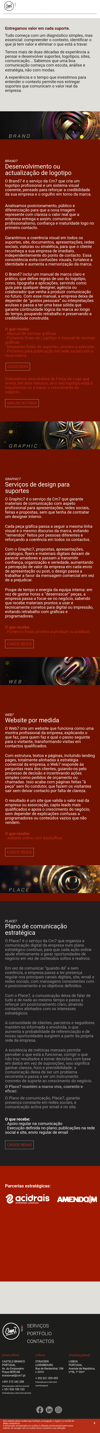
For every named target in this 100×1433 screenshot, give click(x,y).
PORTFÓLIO (39, 1333)
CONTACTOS (40, 1341)
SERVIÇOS (38, 1326)
